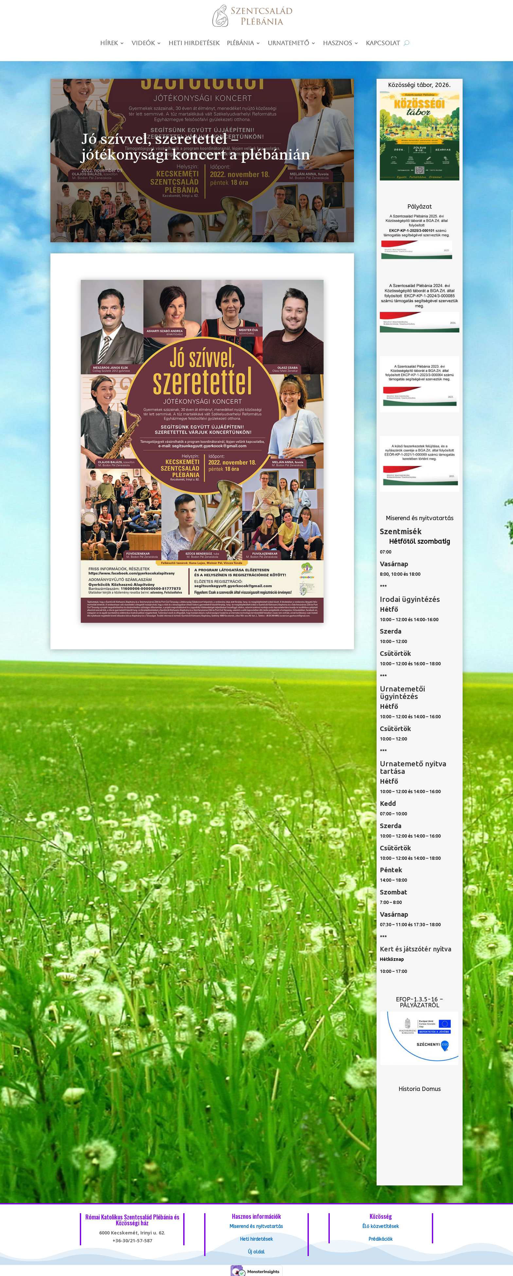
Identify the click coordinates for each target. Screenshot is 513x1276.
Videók (143, 43)
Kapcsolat (383, 43)
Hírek (109, 43)
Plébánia (240, 43)
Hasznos (337, 43)
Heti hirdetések (194, 43)
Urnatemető (288, 43)
